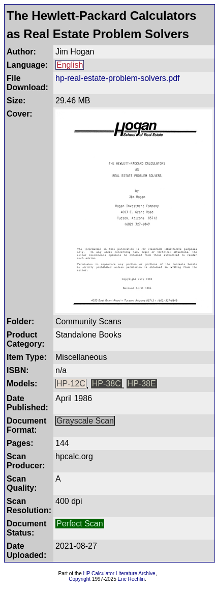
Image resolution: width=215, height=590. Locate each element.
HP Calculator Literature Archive (119, 573)
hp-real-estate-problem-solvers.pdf (117, 78)
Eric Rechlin (131, 579)
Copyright (79, 579)
